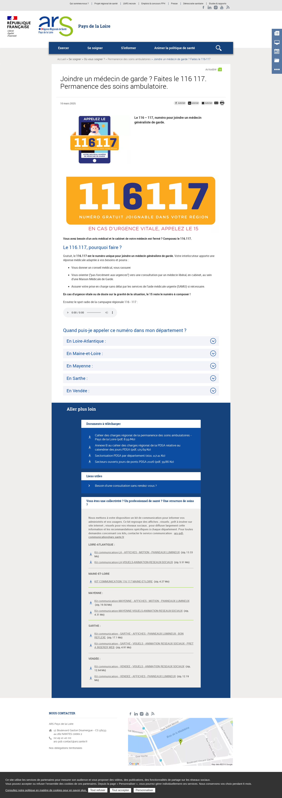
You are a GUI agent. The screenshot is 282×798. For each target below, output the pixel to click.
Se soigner (95, 48)
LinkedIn (209, 7)
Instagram (215, 7)
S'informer (128, 48)
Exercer (63, 48)
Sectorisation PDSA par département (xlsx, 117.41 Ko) (130, 455)
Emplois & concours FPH (153, 3)
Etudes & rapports (217, 3)
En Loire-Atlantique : (86, 341)
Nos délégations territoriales (66, 748)
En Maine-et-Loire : (85, 353)
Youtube (221, 7)
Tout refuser (97, 790)
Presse (174, 3)
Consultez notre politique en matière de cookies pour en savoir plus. (46, 790)
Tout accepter (120, 790)
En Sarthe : (78, 378)
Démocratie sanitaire (193, 3)
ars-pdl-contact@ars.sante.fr (70, 741)
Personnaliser (144, 790)
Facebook (203, 7)
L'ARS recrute (129, 3)
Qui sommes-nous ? (79, 3)
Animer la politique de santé (174, 48)
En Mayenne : (80, 366)
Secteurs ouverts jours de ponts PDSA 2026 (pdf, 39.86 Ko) (134, 462)
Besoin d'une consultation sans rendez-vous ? (126, 485)
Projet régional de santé (105, 3)
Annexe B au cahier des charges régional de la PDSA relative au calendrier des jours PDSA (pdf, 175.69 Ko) (137, 447)
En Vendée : (78, 391)
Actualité (211, 69)
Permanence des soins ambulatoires (129, 59)
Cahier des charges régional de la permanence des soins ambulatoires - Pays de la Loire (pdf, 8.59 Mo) (143, 437)
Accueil (61, 59)
